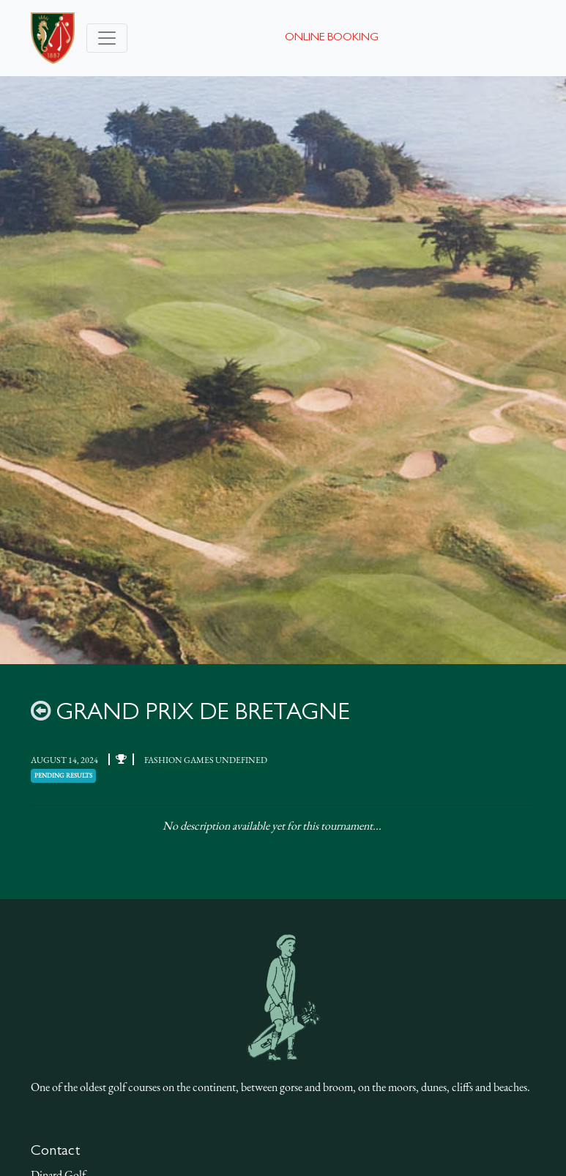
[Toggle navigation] (106, 38)
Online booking (332, 38)
